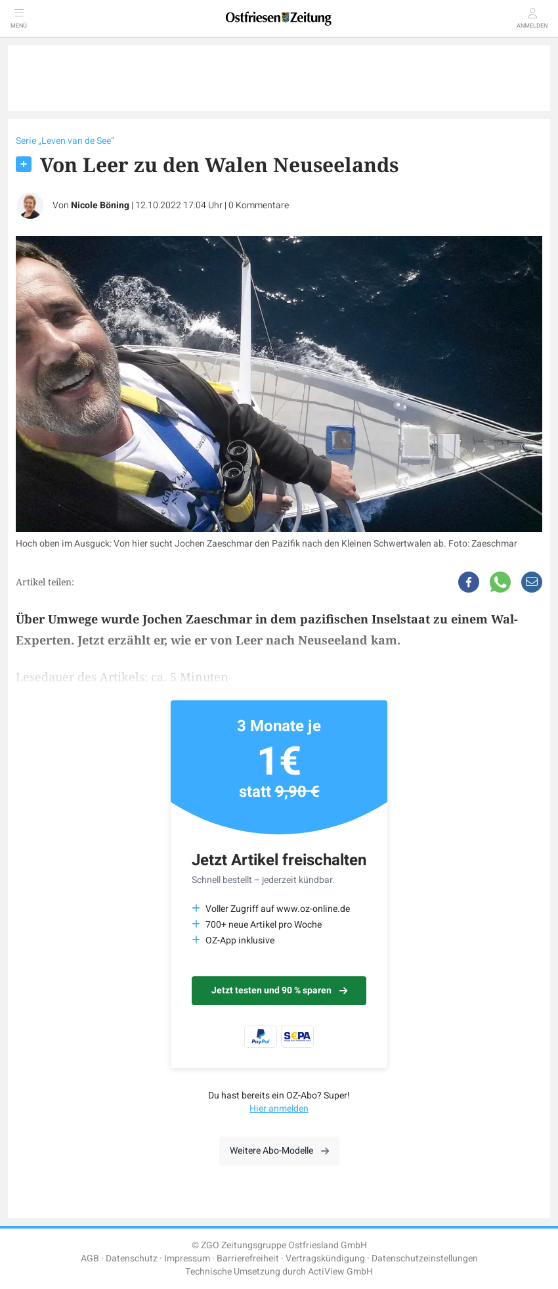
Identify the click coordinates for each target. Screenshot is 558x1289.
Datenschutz (132, 1258)
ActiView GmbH (340, 1271)
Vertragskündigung (325, 1258)
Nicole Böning (100, 205)
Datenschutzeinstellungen (425, 1258)
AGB (90, 1258)
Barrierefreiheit (248, 1258)
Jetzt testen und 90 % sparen (279, 990)
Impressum (187, 1258)
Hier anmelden (279, 1109)
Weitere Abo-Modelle (279, 1151)
